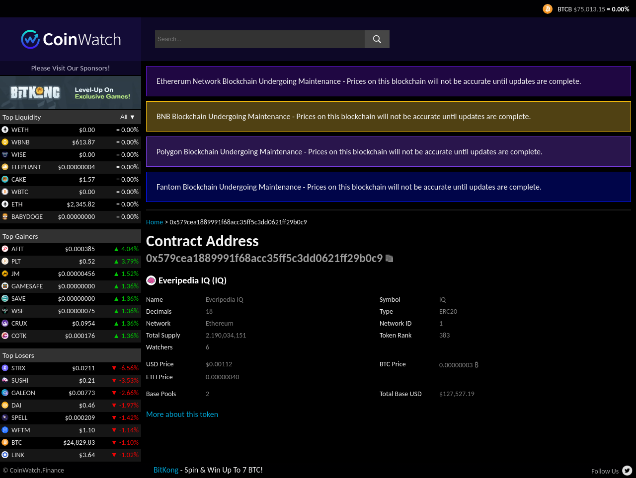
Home (154, 222)
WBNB (20, 142)
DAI (16, 405)
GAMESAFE (27, 286)
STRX (18, 368)
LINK (17, 455)
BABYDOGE (27, 216)
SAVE (18, 298)
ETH (16, 204)
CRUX (19, 323)
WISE (18, 154)
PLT (16, 261)
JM (15, 274)
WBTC (19, 192)
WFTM (20, 430)
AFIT (17, 249)
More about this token (182, 414)
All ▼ (128, 117)
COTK (18, 336)
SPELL (19, 417)
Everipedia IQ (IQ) (193, 280)
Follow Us (605, 471)
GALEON (23, 393)
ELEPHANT (26, 167)
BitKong (166, 470)
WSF (17, 311)
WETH (20, 130)
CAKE (18, 179)
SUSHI (19, 380)
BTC (16, 442)
